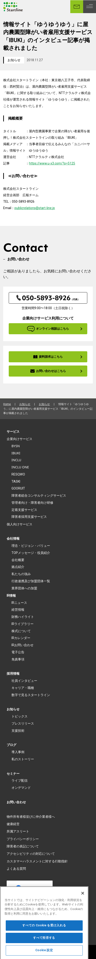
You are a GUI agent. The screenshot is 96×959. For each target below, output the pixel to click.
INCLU (16, 460)
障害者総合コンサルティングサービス (38, 495)
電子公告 (17, 652)
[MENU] (89, 6)
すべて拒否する (44, 944)
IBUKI (15, 453)
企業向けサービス (19, 439)
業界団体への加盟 (24, 588)
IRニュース (19, 603)
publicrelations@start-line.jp (34, 208)
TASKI (15, 481)
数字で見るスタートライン (30, 695)
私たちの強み (21, 574)
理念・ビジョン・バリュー (30, 545)
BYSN (15, 446)
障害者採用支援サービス (29, 516)
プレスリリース (22, 723)
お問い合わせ (16, 802)
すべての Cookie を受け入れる (44, 932)
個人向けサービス (19, 524)
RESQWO (18, 474)
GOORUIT (18, 488)
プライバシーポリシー (23, 839)
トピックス (19, 716)
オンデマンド (21, 787)
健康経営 (13, 824)
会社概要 (17, 560)
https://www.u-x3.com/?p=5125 (52, 163)
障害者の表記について (23, 846)
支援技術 (17, 730)
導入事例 (17, 752)
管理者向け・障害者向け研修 (32, 502)
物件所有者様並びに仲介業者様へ (31, 816)
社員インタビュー (24, 681)
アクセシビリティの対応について (31, 853)
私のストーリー (22, 759)
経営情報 (17, 609)
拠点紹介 (17, 567)
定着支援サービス (24, 509)
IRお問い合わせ (22, 645)
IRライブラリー (22, 624)
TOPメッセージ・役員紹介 (30, 553)
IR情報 (11, 595)
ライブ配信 (19, 780)
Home (7, 404)
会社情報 (13, 538)
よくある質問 (16, 868)
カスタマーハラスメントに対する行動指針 (37, 861)
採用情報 (13, 673)
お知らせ (14, 60)
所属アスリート (18, 831)
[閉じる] (83, 900)
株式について (21, 631)
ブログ (11, 745)
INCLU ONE (20, 467)
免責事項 (17, 659)
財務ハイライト (22, 617)
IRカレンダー (20, 638)
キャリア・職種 (22, 688)
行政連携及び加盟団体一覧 (30, 581)
